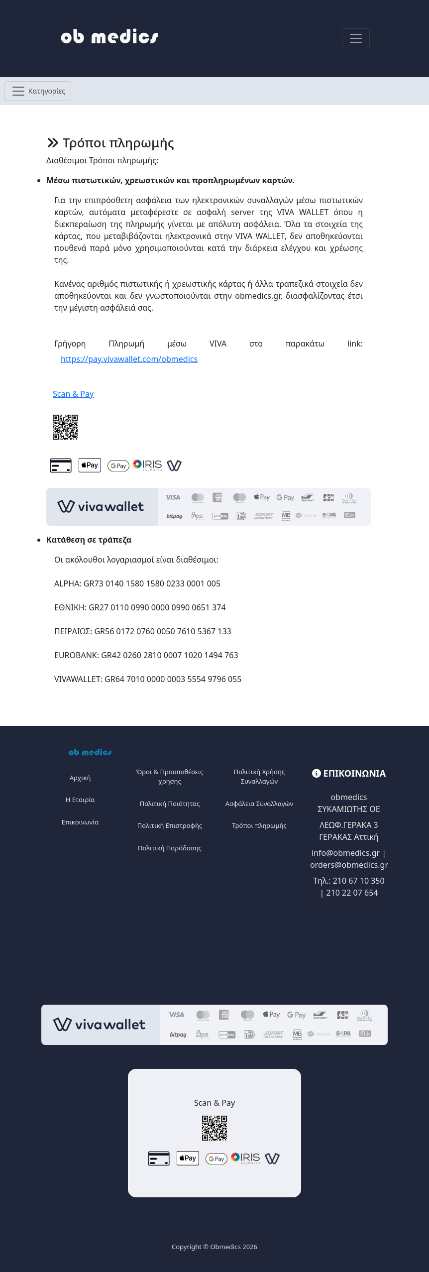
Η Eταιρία (80, 799)
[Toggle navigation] (356, 38)
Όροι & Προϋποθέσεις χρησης (170, 776)
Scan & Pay (73, 393)
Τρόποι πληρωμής (259, 825)
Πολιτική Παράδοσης (170, 847)
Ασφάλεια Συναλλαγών (259, 803)
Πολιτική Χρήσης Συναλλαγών (259, 776)
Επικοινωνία (80, 821)
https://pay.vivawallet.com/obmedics (129, 358)
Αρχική (80, 777)
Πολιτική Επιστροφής (169, 825)
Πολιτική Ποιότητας (170, 803)
